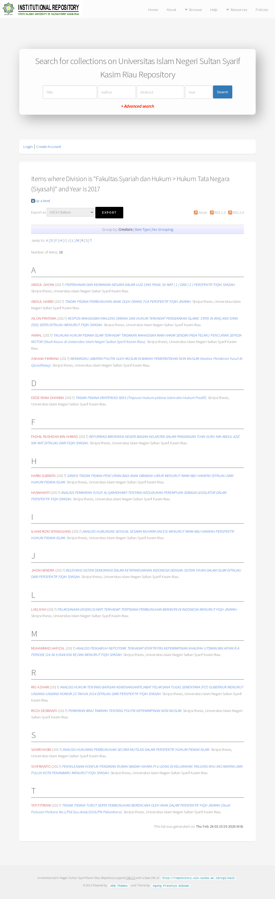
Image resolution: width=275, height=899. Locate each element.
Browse (195, 9)
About (171, 9)
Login (28, 146)
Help (214, 9)
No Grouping (162, 229)
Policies (262, 9)
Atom (202, 212)
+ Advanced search (137, 106)
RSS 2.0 (238, 212)
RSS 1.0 (220, 212)
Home (153, 9)
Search (222, 92)
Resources (239, 9)
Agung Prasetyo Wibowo (171, 885)
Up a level (42, 200)
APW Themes (119, 885)
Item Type (142, 229)
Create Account (48, 146)
